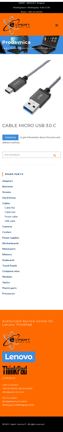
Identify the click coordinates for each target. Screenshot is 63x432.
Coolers (6, 232)
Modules (7, 276)
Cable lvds (10, 212)
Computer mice (10, 271)
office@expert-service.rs (13, 392)
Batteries (7, 186)
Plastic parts (9, 287)
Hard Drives (9, 197)
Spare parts (14, 174)
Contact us (10, 137)
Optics (6, 282)
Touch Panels (9, 265)
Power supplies (10, 237)
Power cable (11, 216)
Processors (8, 293)
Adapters (7, 180)
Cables (6, 203)
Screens (6, 192)
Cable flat (10, 207)
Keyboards (8, 260)
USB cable (10, 220)
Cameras (7, 226)
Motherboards (10, 243)
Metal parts (9, 248)
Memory (7, 254)
